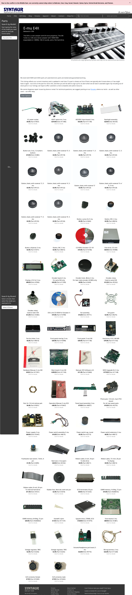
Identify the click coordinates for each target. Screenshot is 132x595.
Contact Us (70, 590)
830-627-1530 (29, 591)
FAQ (15, 16)
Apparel (45, 16)
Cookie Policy (55, 594)
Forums (37, 16)
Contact (61, 16)
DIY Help (23, 16)
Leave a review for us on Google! (95, 591)
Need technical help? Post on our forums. (97, 593)
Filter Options (26, 96)
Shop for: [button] (70, 16)
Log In (123, 12)
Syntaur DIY (54, 592)
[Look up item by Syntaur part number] (116, 16)
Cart (128, 12)
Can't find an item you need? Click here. (98, 588)
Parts (9, 16)
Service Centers (71, 594)
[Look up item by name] (89, 16)
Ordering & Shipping (73, 592)
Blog (30, 16)
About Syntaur (71, 588)
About (53, 16)
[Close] (129, 3)
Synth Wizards (55, 590)
